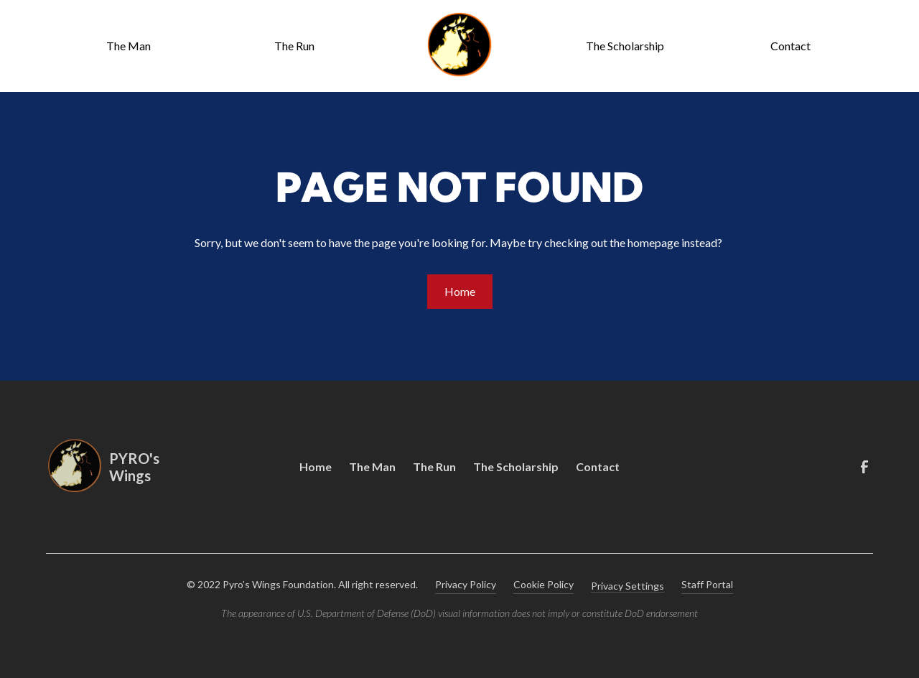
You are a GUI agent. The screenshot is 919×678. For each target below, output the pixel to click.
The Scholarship (625, 45)
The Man (128, 45)
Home (459, 291)
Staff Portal (707, 584)
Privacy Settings (627, 586)
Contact (790, 45)
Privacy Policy (465, 584)
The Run (294, 45)
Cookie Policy (543, 584)
